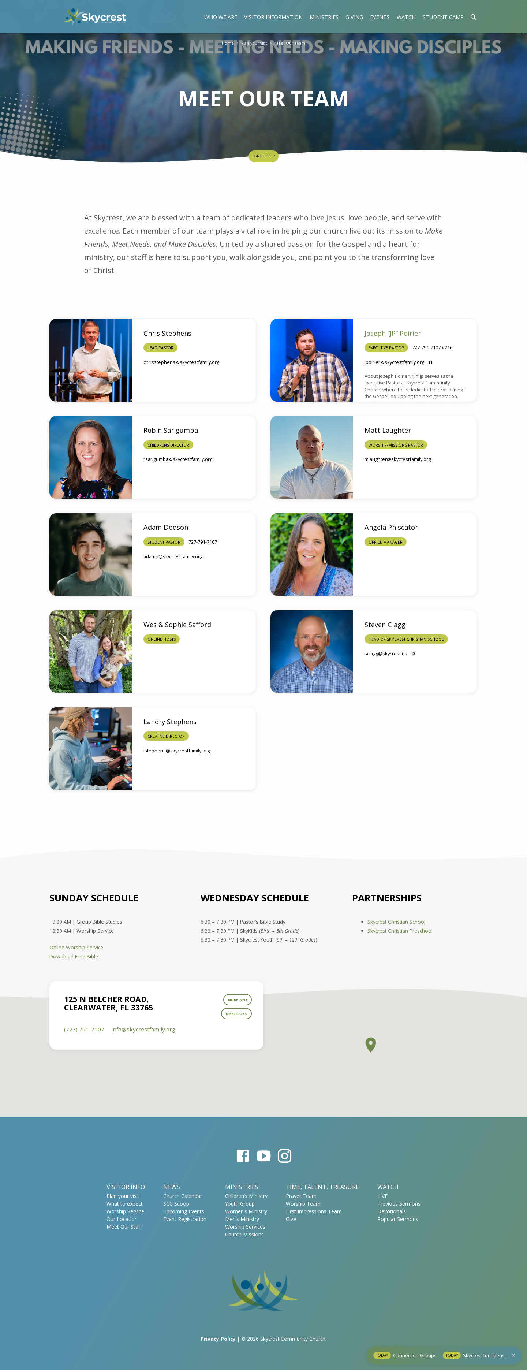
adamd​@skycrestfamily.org (172, 556)
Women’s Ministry (246, 1211)
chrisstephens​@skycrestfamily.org (181, 362)
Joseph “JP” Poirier (393, 333)
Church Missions (244, 1234)
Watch (406, 17)
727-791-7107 (202, 542)
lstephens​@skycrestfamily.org (176, 750)
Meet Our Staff (124, 1226)
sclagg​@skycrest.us (386, 653)
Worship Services (245, 1226)
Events (380, 17)
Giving (354, 17)
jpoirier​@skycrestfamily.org (394, 362)
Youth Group (240, 1203)
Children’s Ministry (246, 1195)
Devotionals (391, 1211)
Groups (265, 156)
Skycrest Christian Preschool (400, 930)
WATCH (388, 1187)
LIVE (382, 1195)
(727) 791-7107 (84, 1036)
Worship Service (125, 1211)
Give (291, 1218)
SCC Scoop (176, 1203)
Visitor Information (273, 17)
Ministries (324, 17)
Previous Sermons (399, 1203)
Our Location (122, 1218)
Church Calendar (182, 1195)
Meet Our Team (292, 43)
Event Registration (184, 1218)
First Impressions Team (314, 1211)
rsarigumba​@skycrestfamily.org (177, 459)
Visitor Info (125, 1187)
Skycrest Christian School (396, 921)
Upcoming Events (183, 1211)
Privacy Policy (218, 1338)
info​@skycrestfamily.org (143, 1036)
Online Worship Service (76, 947)
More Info (234, 1002)
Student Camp (443, 17)
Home (224, 43)
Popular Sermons (397, 1218)
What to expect (124, 1203)
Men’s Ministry (242, 1218)
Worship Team (303, 1203)
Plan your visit (253, 43)
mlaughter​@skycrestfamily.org (398, 459)
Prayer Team (301, 1195)
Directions (233, 1019)
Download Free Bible (73, 956)
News (171, 1187)
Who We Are (220, 17)
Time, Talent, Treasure (322, 1187)
